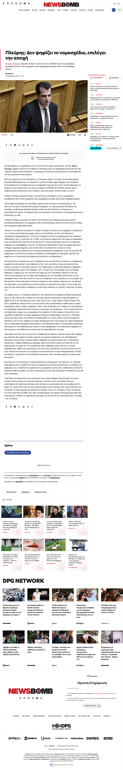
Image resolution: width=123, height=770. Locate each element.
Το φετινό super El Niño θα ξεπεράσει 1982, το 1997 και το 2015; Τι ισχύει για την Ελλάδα (32, 557)
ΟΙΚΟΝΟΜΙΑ (51, 10)
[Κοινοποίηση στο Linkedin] (23, 145)
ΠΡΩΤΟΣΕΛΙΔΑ (99, 10)
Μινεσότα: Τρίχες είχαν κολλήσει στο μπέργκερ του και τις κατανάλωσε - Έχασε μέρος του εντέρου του (55, 525)
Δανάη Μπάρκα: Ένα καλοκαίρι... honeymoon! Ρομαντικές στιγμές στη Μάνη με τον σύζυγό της (85, 653)
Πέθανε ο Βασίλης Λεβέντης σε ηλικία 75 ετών (36, 649)
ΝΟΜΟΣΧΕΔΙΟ (26, 492)
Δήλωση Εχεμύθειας (39, 716)
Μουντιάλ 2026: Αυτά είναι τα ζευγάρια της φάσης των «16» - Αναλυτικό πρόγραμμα (54, 557)
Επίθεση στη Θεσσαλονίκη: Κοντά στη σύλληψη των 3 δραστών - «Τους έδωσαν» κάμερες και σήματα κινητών (76, 560)
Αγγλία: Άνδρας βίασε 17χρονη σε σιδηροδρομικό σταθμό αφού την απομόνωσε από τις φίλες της (101, 127)
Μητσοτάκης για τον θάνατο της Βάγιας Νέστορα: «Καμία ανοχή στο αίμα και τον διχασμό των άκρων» (12, 610)
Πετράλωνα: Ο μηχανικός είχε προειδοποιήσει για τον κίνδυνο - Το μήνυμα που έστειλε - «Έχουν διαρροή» (110, 653)
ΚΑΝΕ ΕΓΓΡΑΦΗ (92, 706)
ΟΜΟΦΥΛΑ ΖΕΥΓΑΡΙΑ (41, 492)
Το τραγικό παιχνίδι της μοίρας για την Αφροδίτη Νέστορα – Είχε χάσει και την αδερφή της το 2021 (33, 525)
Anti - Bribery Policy (84, 716)
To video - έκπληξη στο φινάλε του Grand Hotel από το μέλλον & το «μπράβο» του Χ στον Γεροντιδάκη (61, 652)
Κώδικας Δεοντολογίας (54, 716)
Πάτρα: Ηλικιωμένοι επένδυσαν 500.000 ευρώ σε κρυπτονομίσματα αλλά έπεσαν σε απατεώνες (104, 88)
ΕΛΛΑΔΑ (34, 10)
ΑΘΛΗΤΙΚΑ (74, 10)
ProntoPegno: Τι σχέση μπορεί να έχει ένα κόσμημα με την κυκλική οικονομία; (104, 117)
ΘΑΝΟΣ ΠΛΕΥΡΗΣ (11, 492)
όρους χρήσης (100, 693)
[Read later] (85, 135)
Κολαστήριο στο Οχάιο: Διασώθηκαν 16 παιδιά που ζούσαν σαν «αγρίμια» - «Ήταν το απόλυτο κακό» (10, 559)
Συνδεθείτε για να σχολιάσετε (17, 453)
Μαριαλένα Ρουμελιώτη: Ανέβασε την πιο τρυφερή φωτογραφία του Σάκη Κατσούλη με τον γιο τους (85, 611)
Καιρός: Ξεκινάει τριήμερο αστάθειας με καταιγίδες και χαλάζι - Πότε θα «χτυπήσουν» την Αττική (10, 525)
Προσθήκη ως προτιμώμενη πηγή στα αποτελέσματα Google (43, 158)
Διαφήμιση (106, 716)
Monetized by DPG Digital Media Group (68, 746)
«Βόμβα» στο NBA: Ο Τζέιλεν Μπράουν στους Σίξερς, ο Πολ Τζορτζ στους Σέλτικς (11, 650)
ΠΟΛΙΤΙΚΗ (42, 10)
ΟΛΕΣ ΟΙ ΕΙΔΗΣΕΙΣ (24, 10)
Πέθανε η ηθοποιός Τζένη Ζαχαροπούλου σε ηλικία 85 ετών (76, 523)
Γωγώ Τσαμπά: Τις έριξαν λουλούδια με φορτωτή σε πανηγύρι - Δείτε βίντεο (103, 108)
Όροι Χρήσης (26, 716)
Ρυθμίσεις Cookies (69, 716)
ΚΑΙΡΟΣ (90, 10)
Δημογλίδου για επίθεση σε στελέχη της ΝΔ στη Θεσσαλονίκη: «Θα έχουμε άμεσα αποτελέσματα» (104, 138)
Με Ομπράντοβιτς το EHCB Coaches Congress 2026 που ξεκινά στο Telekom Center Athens (35, 610)
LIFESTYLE (82, 10)
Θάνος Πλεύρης (13, 64)
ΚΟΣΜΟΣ (65, 10)
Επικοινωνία (97, 716)
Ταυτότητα (16, 716)
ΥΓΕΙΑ (59, 10)
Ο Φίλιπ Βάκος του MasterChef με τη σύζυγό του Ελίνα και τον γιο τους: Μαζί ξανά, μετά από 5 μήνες (61, 610)
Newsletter (19, 482)
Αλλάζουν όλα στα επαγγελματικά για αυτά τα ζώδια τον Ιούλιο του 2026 (108, 608)
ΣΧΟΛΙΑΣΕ (71, 135)
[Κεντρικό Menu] (120, 10)
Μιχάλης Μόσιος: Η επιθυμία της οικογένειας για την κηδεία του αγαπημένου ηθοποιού (105, 99)
